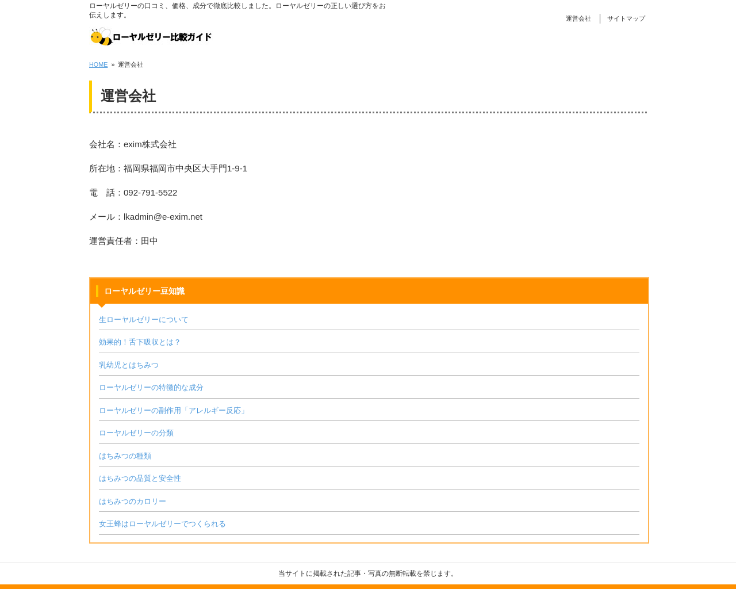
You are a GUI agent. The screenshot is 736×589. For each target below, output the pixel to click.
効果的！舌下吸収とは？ (140, 342)
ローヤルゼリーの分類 (136, 433)
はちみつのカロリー (132, 501)
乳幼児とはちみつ (129, 365)
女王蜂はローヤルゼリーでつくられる (162, 523)
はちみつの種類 (125, 456)
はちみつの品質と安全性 (140, 478)
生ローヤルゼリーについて (144, 319)
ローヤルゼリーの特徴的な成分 (151, 387)
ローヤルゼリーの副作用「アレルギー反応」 (173, 410)
